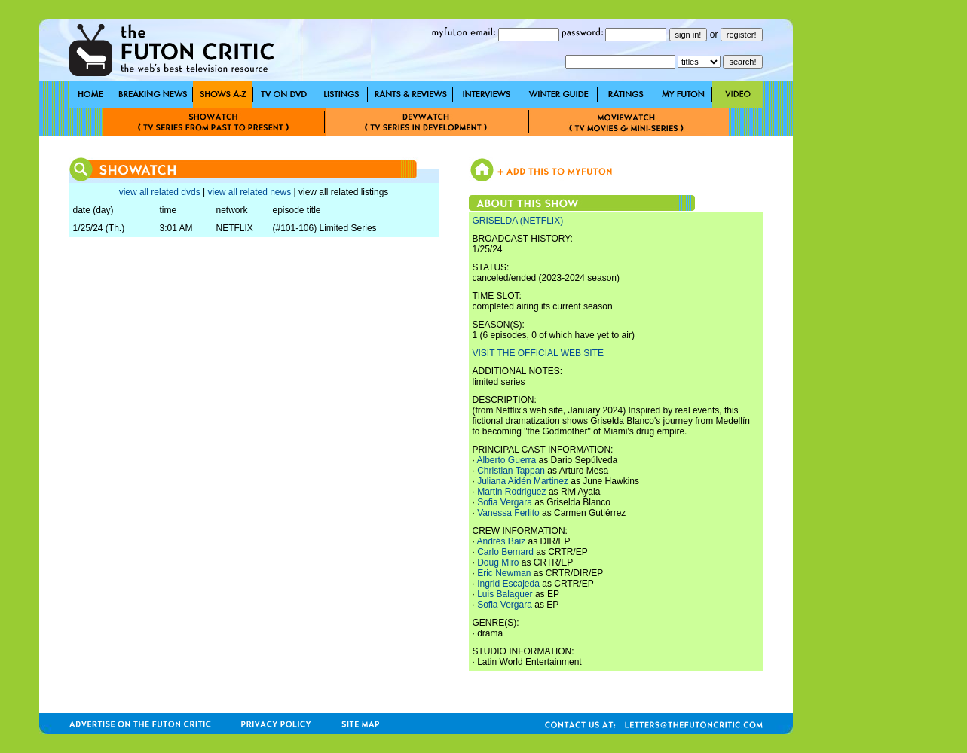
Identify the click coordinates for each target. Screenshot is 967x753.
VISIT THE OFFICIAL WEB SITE (538, 353)
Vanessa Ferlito (508, 513)
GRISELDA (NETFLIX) (518, 220)
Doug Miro (498, 562)
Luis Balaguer (504, 594)
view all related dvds (159, 192)
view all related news (249, 192)
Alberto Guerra (507, 460)
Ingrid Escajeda (508, 583)
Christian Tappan (511, 470)
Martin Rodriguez (511, 491)
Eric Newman (504, 573)
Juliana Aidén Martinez (522, 481)
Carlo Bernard (505, 552)
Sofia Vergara (504, 502)
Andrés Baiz (501, 541)
